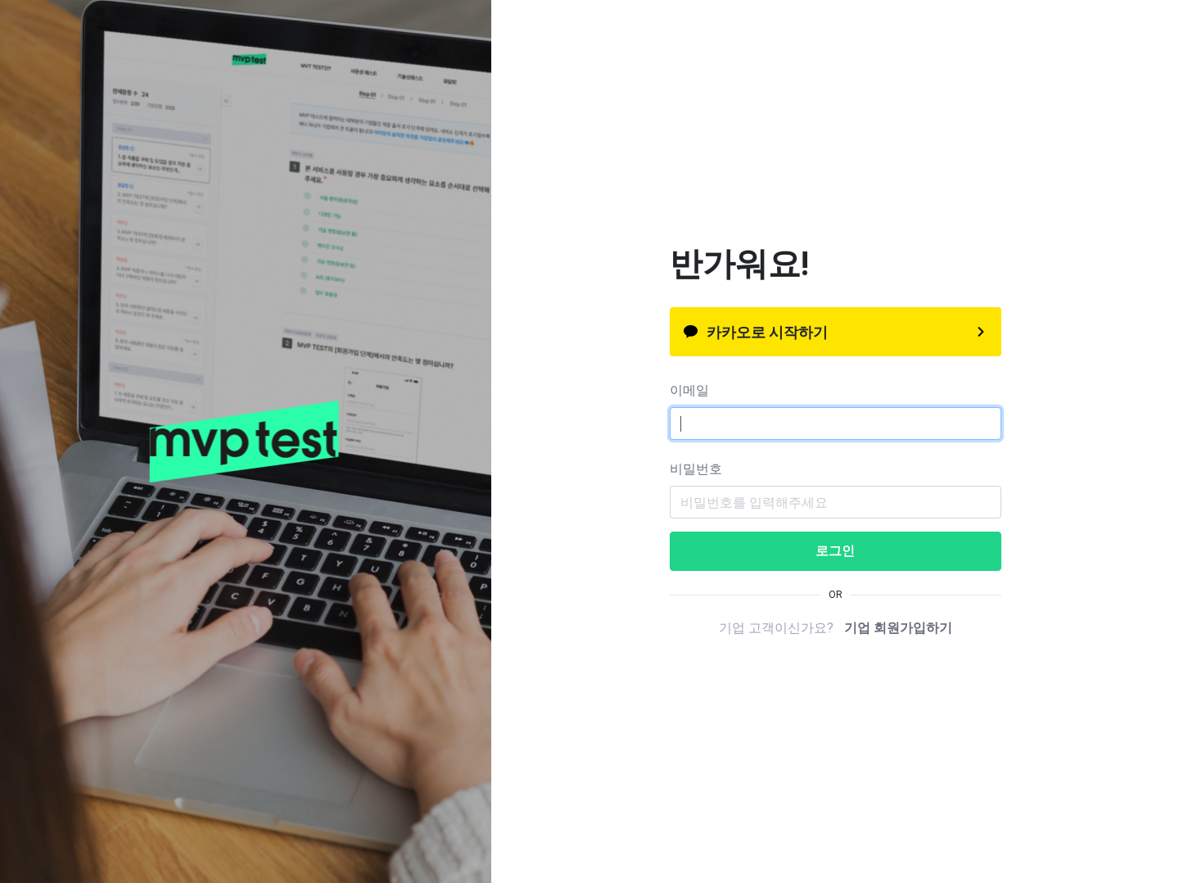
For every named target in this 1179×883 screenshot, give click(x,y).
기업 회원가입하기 (898, 628)
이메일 (689, 390)
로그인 (835, 551)
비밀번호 (696, 469)
